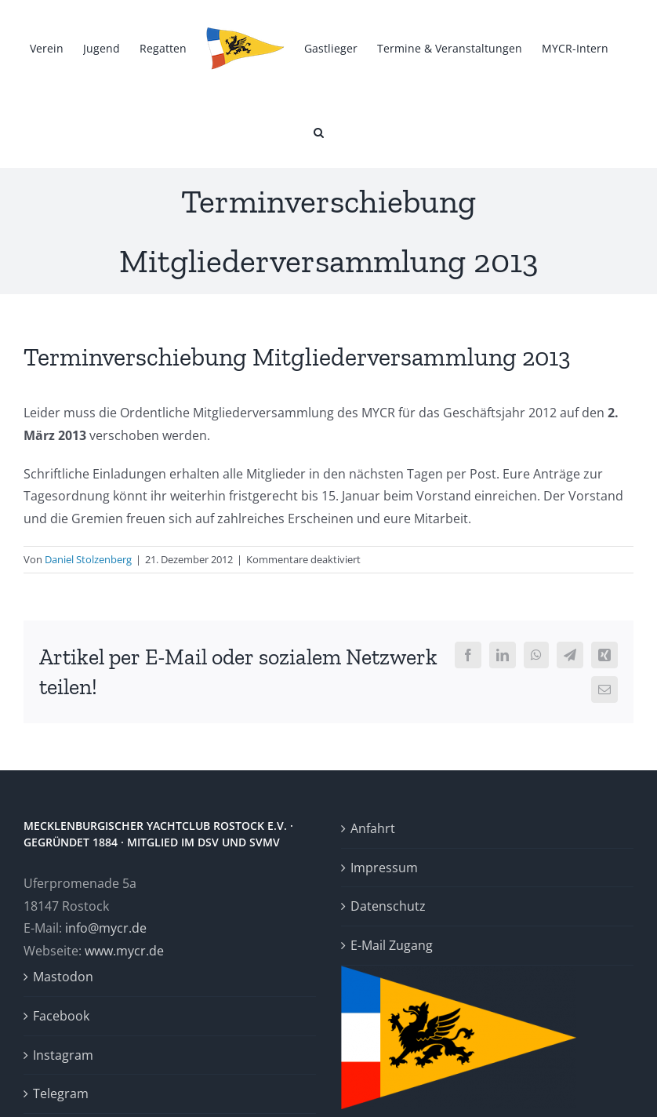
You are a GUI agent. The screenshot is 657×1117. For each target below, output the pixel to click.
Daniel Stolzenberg (88, 559)
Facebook (61, 1015)
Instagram (63, 1055)
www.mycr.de (124, 950)
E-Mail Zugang (391, 945)
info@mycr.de (106, 928)
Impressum (384, 867)
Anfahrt (372, 828)
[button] (319, 131)
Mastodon (63, 976)
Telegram (61, 1093)
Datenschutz (388, 906)
